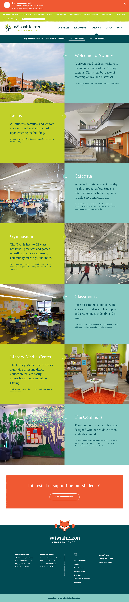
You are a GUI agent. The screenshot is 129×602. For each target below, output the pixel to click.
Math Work (38, 6)
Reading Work (27, 6)
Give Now (77, 575)
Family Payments (61, 14)
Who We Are (63, 28)
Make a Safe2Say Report (11, 19)
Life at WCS (96, 28)
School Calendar (80, 560)
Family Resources (107, 14)
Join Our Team (120, 14)
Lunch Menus (104, 555)
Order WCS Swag (75, 14)
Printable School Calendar (43, 14)
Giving (119, 28)
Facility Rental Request (11, 14)
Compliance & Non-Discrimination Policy (64, 598)
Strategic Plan (26, 14)
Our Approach (80, 28)
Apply (109, 28)
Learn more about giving (64, 497)
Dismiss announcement (125, 3)
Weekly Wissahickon (91, 14)
